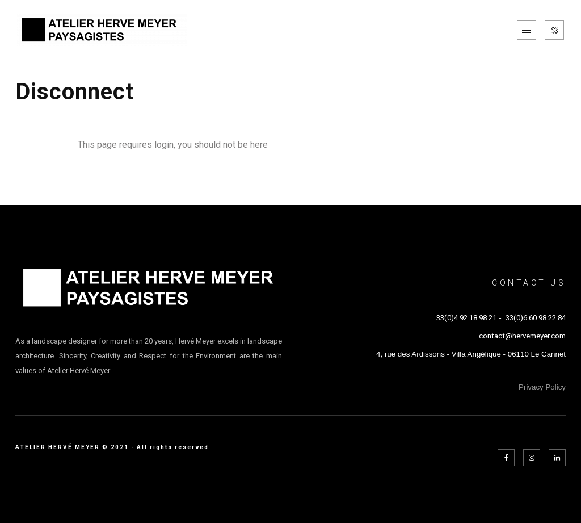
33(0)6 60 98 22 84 (536, 317)
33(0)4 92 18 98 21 (466, 317)
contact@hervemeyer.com (522, 336)
